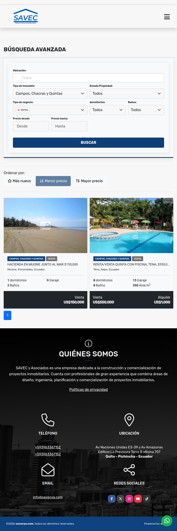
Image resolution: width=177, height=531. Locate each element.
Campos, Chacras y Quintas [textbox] (39, 93)
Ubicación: (19, 70)
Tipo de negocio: (23, 102)
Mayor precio (89, 181)
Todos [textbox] (97, 93)
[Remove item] (19, 110)
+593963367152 (48, 447)
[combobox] (50, 94)
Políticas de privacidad (88, 389)
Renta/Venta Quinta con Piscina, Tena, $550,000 (131, 264)
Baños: (132, 102)
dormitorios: (97, 102)
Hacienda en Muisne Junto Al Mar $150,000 (42, 264)
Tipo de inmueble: (24, 85)
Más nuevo (19, 181)
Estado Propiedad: (101, 85)
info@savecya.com (48, 497)
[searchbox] (17, 117)
